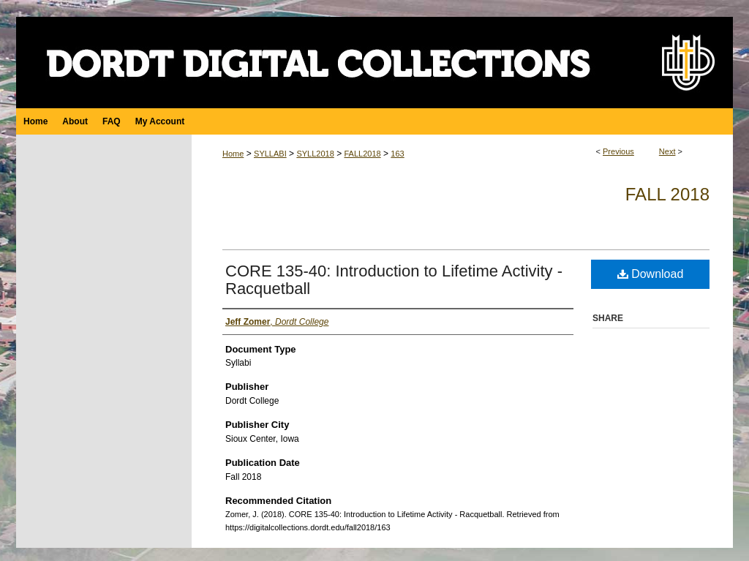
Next (667, 151)
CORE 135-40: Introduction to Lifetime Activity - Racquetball (393, 280)
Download (650, 274)
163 (397, 153)
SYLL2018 (315, 153)
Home (233, 153)
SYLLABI (270, 153)
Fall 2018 (667, 194)
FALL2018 (362, 153)
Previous (618, 151)
